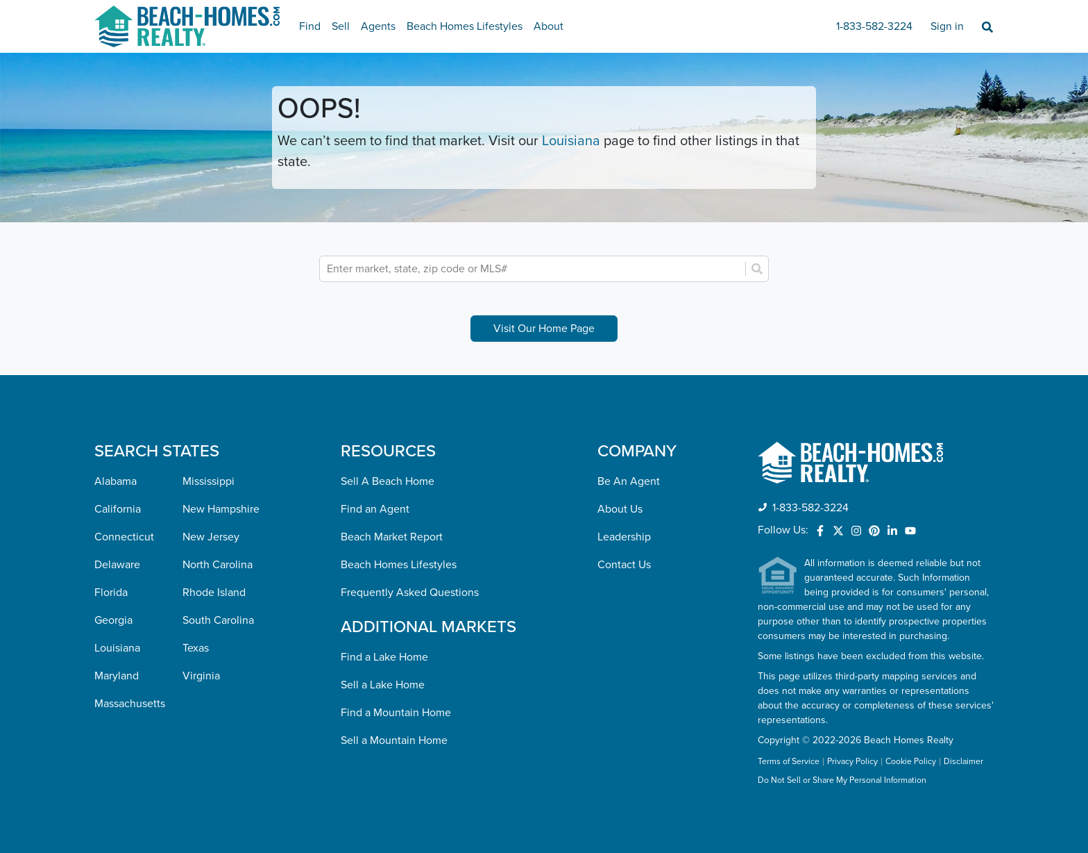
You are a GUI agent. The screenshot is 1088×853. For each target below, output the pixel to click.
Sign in (947, 26)
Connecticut (124, 537)
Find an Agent (375, 509)
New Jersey (210, 537)
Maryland (116, 676)
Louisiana (571, 141)
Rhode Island (214, 592)
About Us (620, 509)
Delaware (117, 565)
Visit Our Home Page (544, 329)
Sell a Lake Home (383, 685)
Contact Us (624, 565)
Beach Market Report (392, 537)
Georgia (113, 620)
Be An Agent (628, 481)
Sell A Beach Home (387, 481)
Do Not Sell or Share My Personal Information (842, 781)
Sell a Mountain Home (394, 740)
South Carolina (218, 620)
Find (310, 26)
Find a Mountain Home (396, 713)
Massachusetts (129, 704)
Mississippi (208, 481)
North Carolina (217, 565)
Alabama (115, 481)
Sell (341, 26)
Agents (378, 26)
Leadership (624, 537)
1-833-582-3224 (874, 26)
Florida (111, 592)
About (548, 26)
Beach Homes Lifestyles (464, 26)
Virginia (201, 676)
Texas (195, 648)
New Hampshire (221, 509)
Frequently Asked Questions (410, 592)
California (117, 509)
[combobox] (534, 268)
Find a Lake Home (384, 657)
